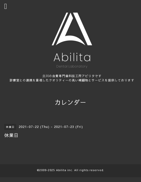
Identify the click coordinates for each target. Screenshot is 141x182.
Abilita (61, 170)
